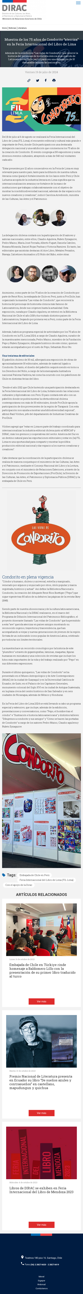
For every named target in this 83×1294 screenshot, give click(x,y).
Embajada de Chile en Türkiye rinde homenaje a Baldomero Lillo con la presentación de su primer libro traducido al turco (42, 970)
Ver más (41, 1001)
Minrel (41, 1276)
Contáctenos (42, 1288)
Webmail (41, 1284)
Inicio (4, 28)
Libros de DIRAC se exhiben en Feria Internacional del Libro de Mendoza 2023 (41, 1190)
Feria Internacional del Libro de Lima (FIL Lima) (46, 879)
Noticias (12, 28)
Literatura (22, 28)
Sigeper (41, 1280)
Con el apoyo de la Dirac (18, 884)
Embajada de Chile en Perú (34, 875)
